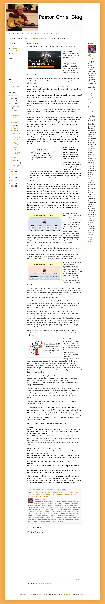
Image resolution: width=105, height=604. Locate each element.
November (16, 110)
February (16, 163)
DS (43, 494)
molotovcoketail (66, 594)
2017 (13, 183)
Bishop (44, 492)
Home (55, 580)
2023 (13, 103)
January (15, 166)
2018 (13, 180)
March (15, 160)
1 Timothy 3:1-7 (37, 492)
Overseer (61, 494)
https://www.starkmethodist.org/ (40, 38)
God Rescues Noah (17, 134)
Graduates (48, 494)
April (14, 157)
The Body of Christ (43, 496)
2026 (13, 95)
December (16, 106)
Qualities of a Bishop (70, 494)
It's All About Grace (16, 153)
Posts (12, 83)
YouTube (13, 53)
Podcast (13, 46)
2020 (13, 175)
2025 (13, 98)
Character (50, 492)
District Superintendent (34, 494)
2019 (13, 177)
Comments (14, 86)
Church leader (74, 492)
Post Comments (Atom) (43, 583)
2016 (13, 186)
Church (67, 492)
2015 (13, 189)
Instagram (14, 48)
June (14, 128)
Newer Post (31, 580)
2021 (13, 172)
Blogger (82, 594)
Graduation (54, 494)
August (15, 122)
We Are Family (15, 148)
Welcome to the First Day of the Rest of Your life (17, 141)
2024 (13, 101)
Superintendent (32, 496)
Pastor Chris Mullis (92, 57)
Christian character (58, 492)
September (16, 118)
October (15, 115)
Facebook (14, 51)
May (14, 131)
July (14, 125)
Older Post (77, 580)
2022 (13, 169)
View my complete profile (91, 239)
